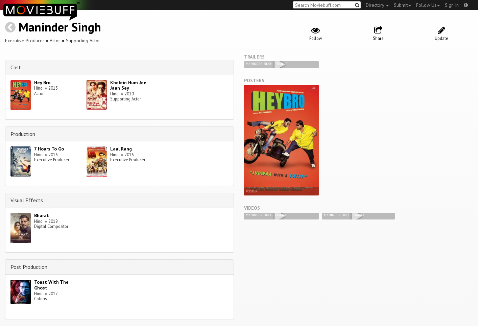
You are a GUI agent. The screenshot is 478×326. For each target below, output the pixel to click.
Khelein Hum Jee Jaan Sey (128, 85)
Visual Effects (26, 200)
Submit (402, 5)
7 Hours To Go (49, 149)
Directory (377, 5)
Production (22, 134)
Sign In (452, 5)
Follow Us (428, 5)
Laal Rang (121, 149)
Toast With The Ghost (51, 285)
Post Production (28, 266)
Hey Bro (42, 82)
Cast (15, 67)
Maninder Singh (60, 27)
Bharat (41, 215)
